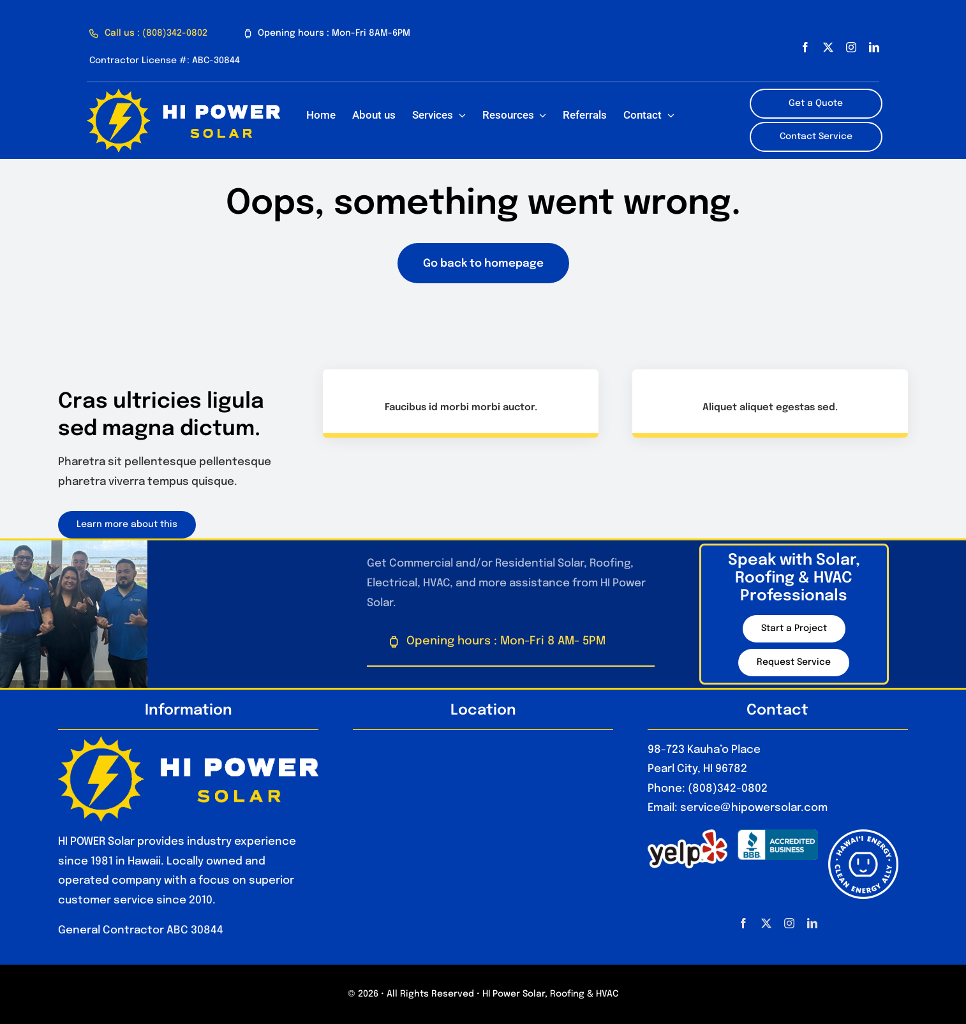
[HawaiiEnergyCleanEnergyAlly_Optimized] (863, 834)
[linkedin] (874, 47)
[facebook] (805, 47)
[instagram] (851, 47)
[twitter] (828, 47)
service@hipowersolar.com (754, 808)
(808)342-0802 (728, 788)
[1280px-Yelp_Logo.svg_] (687, 834)
